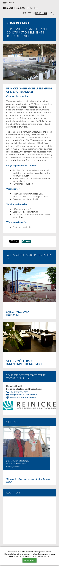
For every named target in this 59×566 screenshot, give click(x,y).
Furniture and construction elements (27, 30)
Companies (15, 29)
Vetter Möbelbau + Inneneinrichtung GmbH (24, 362)
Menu (10, 2)
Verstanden (29, 560)
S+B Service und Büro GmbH (17, 313)
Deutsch (29, 13)
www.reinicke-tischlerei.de (22, 397)
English (41, 13)
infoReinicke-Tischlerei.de (23, 394)
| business (20, 7)
